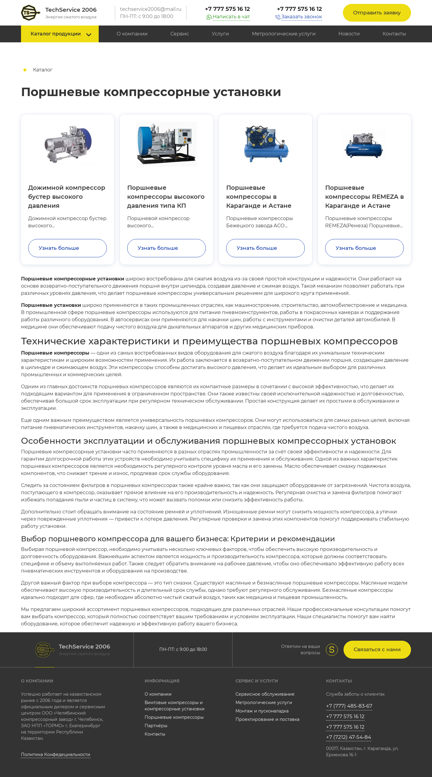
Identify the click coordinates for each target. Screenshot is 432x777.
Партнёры (156, 725)
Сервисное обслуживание (265, 694)
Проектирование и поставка (267, 719)
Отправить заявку (377, 13)
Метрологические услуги (284, 34)
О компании (132, 34)
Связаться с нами (377, 649)
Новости (349, 34)
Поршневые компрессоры (174, 717)
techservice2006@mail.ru (151, 9)
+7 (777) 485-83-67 (349, 706)
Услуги (220, 34)
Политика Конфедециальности (55, 754)
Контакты (394, 34)
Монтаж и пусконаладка (262, 711)
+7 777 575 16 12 (227, 8)
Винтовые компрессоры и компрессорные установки (175, 706)
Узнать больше (59, 248)
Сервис (179, 34)
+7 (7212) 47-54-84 (348, 737)
